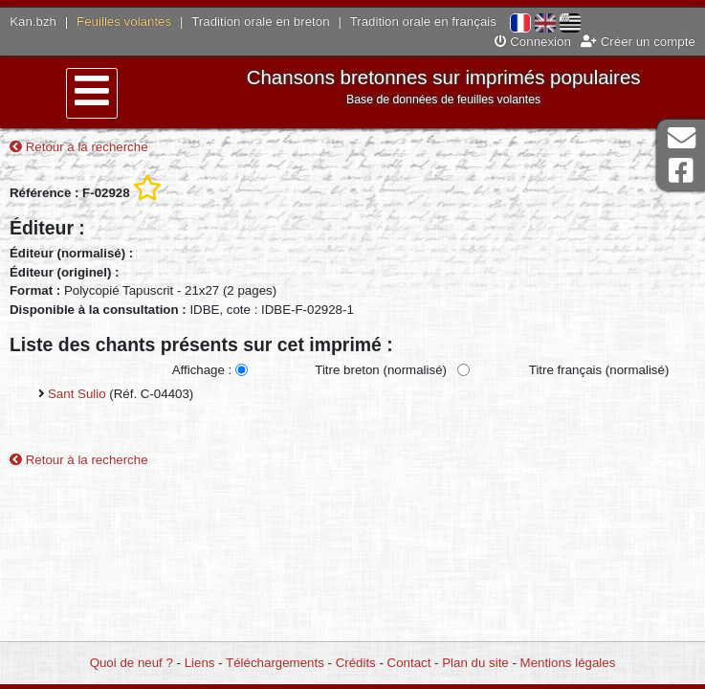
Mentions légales (568, 663)
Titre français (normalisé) (599, 370)
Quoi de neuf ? (131, 663)
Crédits (356, 663)
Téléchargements (275, 663)
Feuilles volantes (124, 21)
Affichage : (202, 370)
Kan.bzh (33, 21)
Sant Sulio (77, 394)
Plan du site (475, 663)
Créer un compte (638, 41)
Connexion (533, 41)
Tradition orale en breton (260, 21)
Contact (409, 663)
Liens (200, 663)
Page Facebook (681, 171)
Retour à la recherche (79, 147)
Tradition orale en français (423, 21)
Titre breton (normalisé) (381, 370)
